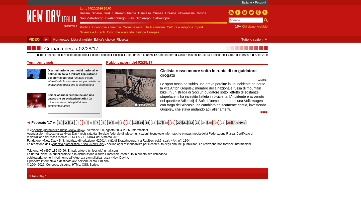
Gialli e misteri (154, 27)
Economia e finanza (106, 27)
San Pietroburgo (92, 18)
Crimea (158, 13)
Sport (199, 27)
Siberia (97, 13)
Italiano (247, 2)
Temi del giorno (50, 55)
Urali (107, 13)
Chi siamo (248, 26)
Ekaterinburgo (115, 18)
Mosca (201, 13)
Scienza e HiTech (92, 32)
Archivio (262, 26)
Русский (260, 2)
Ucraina (170, 13)
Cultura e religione (180, 27)
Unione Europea (147, 32)
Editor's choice (104, 39)
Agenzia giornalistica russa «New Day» (58, 130)
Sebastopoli (161, 18)
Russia (85, 13)
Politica (85, 27)
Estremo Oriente (124, 13)
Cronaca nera (133, 27)
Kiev (131, 18)
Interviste (245, 55)
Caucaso (144, 13)
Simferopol (143, 18)
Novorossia (186, 13)
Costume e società (120, 32)
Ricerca (122, 39)
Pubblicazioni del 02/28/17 (129, 62)
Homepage (61, 39)
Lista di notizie (81, 39)
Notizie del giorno (75, 55)
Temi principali (40, 62)
